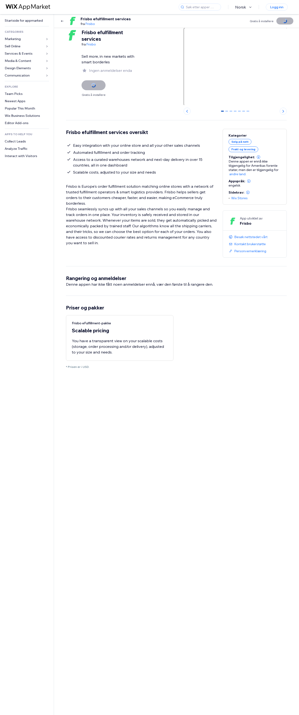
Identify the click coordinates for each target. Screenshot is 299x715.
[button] (258, 157)
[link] (27, 20)
